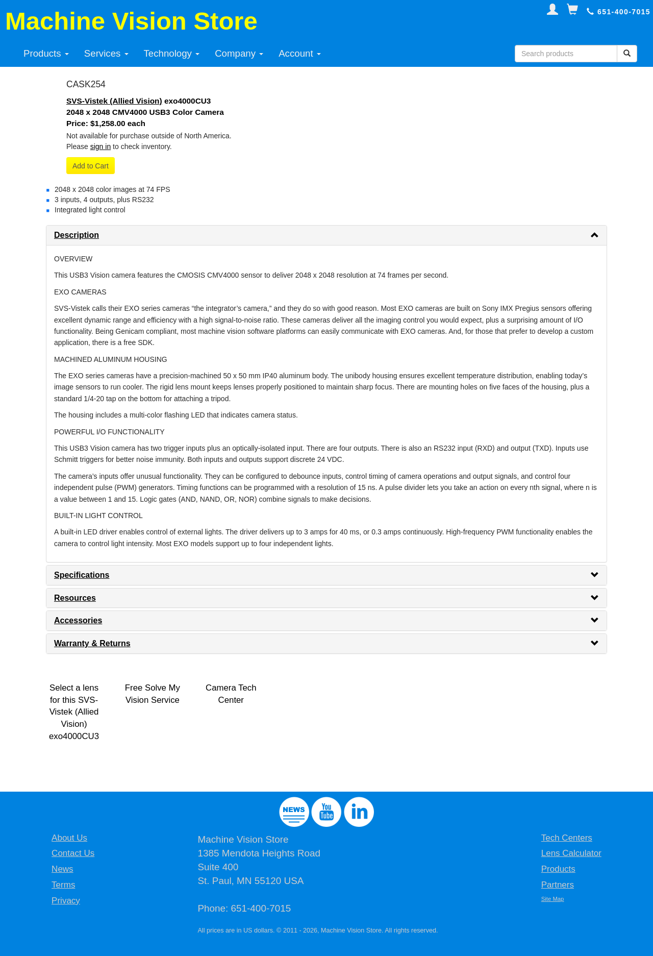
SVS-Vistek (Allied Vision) (114, 100)
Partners (557, 885)
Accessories (78, 620)
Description (76, 235)
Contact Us (73, 853)
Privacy (66, 900)
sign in (100, 146)
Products (46, 53)
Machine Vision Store (131, 21)
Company (239, 53)
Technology (172, 53)
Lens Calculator (571, 853)
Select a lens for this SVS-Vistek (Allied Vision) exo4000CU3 (74, 712)
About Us (69, 838)
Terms (63, 885)
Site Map (552, 899)
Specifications (81, 575)
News (62, 869)
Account (300, 53)
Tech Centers (566, 838)
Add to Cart (90, 166)
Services (106, 53)
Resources (75, 598)
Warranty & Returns (92, 643)
